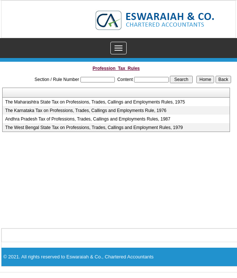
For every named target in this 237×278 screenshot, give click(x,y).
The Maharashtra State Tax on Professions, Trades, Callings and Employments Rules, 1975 (95, 102)
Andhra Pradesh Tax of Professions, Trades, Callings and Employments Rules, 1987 (87, 119)
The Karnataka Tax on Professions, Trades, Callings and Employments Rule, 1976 (85, 110)
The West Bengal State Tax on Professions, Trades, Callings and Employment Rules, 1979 (94, 127)
